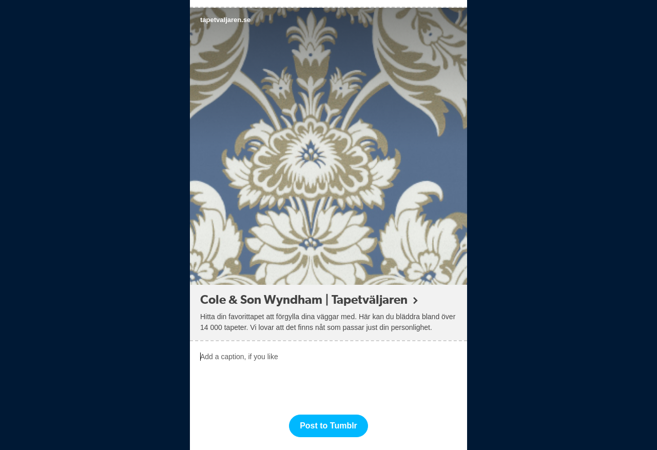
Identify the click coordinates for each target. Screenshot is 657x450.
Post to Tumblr (328, 425)
